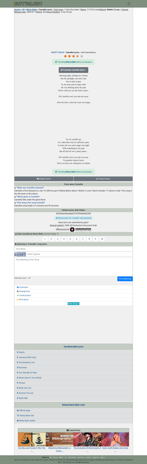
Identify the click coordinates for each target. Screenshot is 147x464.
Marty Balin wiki (25, 415)
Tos (66, 457)
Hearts (21, 352)
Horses (21, 383)
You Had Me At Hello (27, 372)
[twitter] (50, 457)
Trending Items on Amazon (73, 62)
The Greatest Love (26, 362)
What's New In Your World (29, 378)
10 (102, 239)
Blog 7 (102, 457)
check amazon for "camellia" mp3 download (73, 218)
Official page (23, 410)
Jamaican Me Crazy (26, 357)
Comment (22, 287)
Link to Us (80, 457)
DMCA (61, 457)
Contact (88, 457)
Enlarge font (23, 291)
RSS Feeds (72, 457)
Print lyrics (23, 299)
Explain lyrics (44, 179)
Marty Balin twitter (26, 420)
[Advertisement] (73, 31)
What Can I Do (24, 388)
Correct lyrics (103, 179)
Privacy (55, 457)
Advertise (95, 457)
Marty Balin (32, 9)
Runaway (22, 367)
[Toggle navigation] (128, 3)
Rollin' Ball (22, 398)
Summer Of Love (25, 393)
